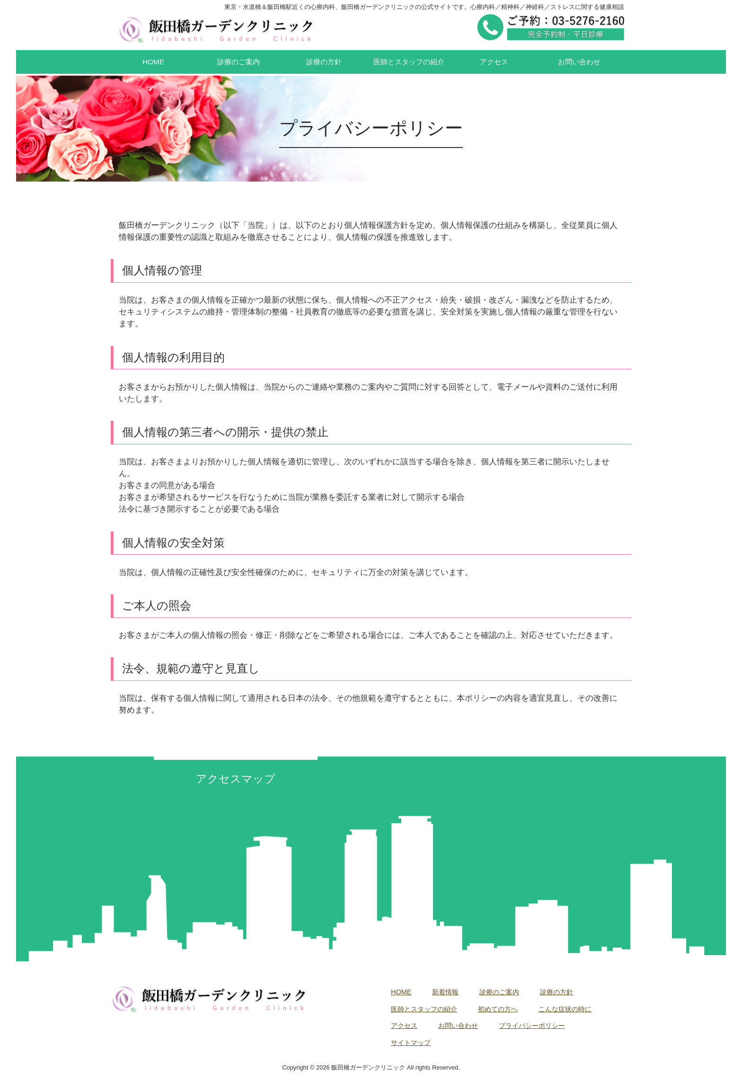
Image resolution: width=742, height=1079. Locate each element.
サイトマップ (411, 1042)
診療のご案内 (499, 992)
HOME (401, 992)
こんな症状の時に (565, 1009)
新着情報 (445, 992)
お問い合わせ (458, 1025)
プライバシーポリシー (532, 1025)
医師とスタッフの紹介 (424, 1009)
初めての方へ (498, 1009)
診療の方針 (556, 992)
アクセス (404, 1025)
